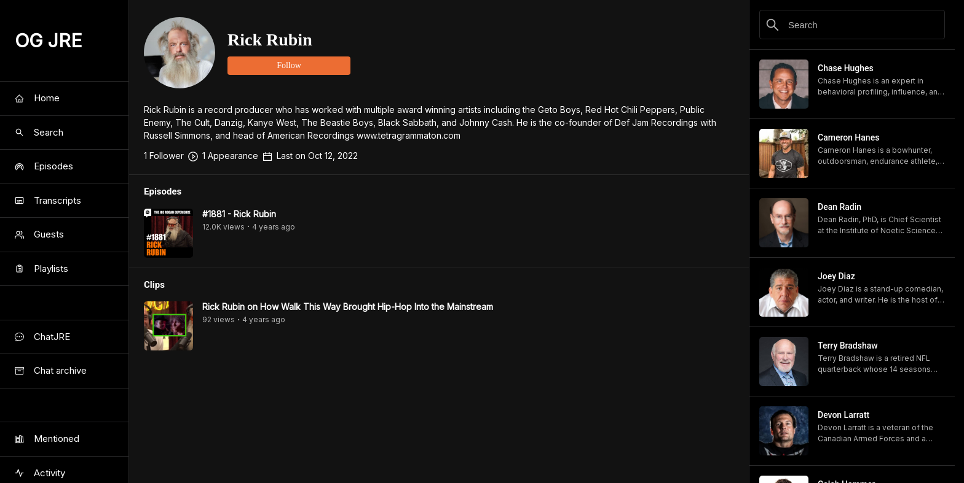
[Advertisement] (438, 455)
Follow (289, 65)
